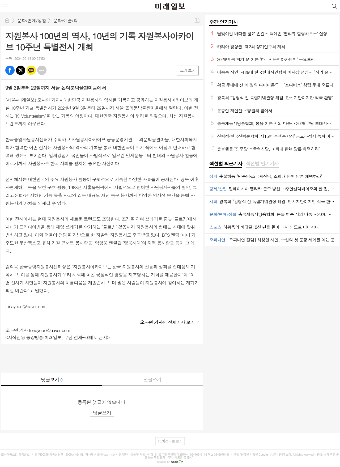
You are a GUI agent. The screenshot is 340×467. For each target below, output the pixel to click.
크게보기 (188, 70)
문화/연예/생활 (31, 20)
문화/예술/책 (65, 20)
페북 (10, 70)
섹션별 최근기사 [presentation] (225, 163)
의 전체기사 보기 (167, 322)
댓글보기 (51, 379)
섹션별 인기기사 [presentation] (262, 163)
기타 (41, 70)
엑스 (20, 70)
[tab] (225, 163)
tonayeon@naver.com (49, 330)
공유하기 (197, 20)
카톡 (31, 70)
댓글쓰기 (152, 379)
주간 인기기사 (223, 22)
